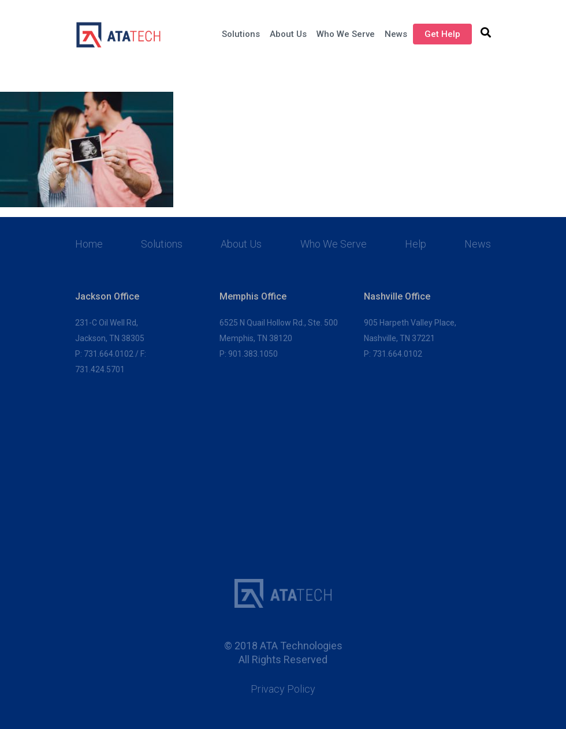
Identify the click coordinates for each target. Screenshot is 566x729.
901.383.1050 (253, 353)
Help (415, 244)
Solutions (241, 34)
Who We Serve (345, 34)
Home (89, 244)
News (396, 34)
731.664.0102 (108, 353)
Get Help (442, 34)
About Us (288, 34)
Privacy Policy (283, 689)
